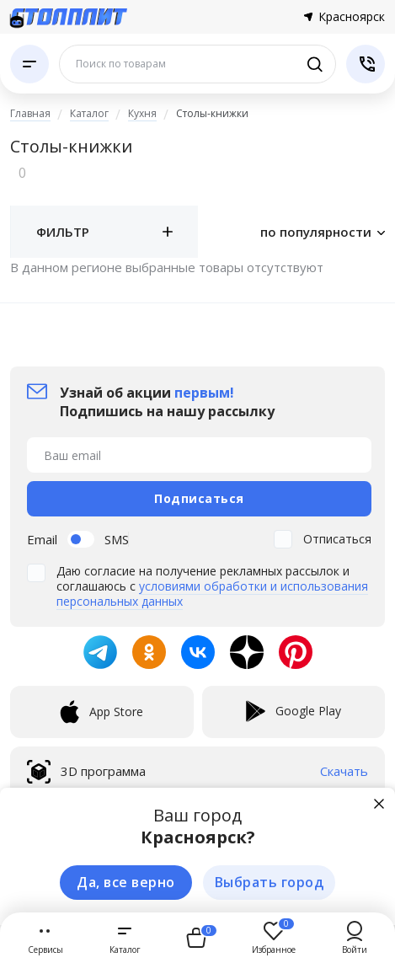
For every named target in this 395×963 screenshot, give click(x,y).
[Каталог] (29, 64)
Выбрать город (269, 882)
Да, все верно (126, 882)
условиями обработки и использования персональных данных (212, 593)
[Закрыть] (379, 804)
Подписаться (199, 498)
